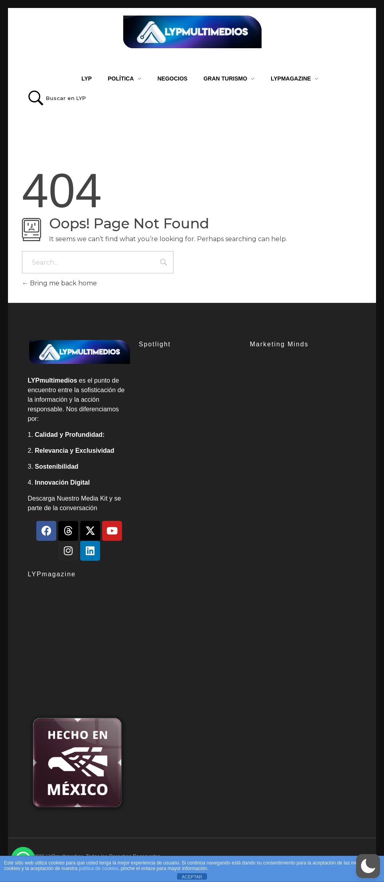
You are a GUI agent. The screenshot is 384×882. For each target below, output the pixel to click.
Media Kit (94, 498)
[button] (368, 866)
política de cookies (98, 868)
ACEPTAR (192, 876)
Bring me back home (59, 283)
